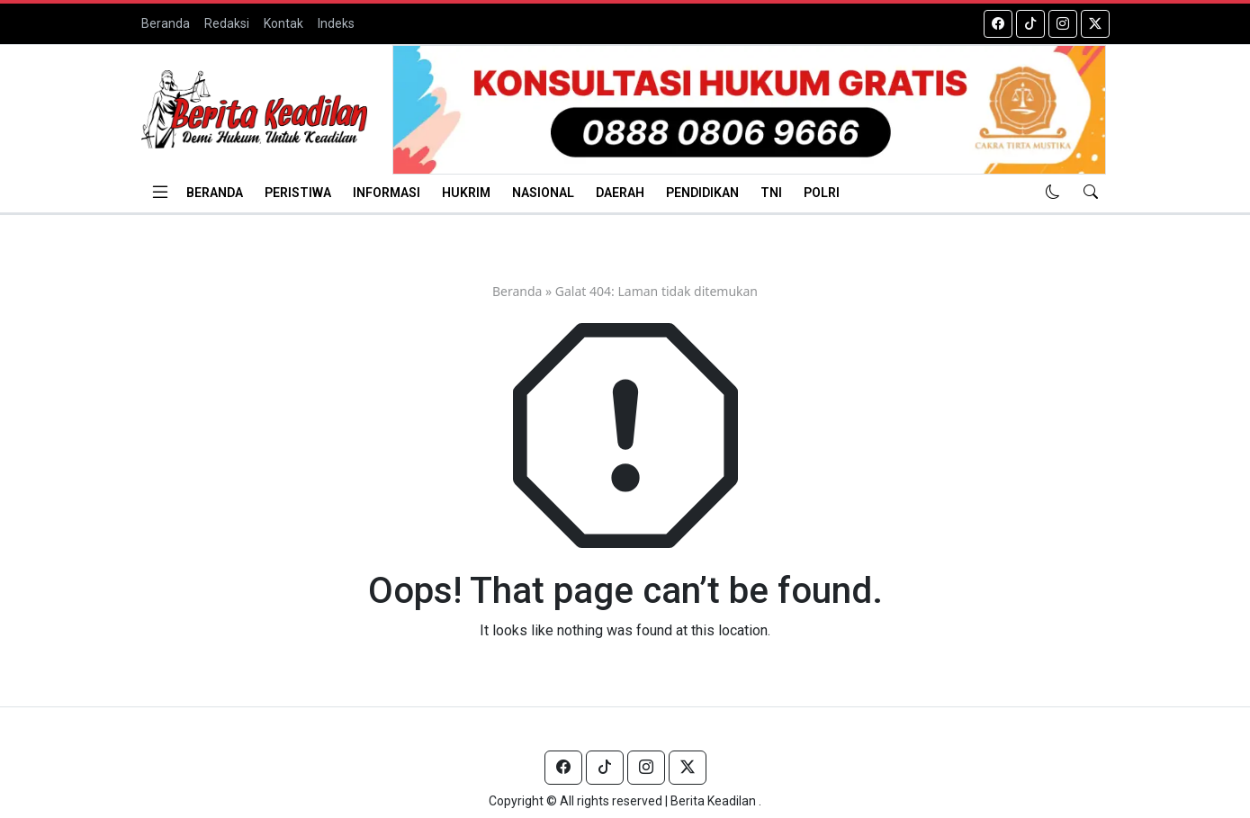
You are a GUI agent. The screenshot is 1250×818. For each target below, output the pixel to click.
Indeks (336, 23)
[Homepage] (254, 109)
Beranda (165, 23)
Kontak (283, 23)
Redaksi (226, 23)
